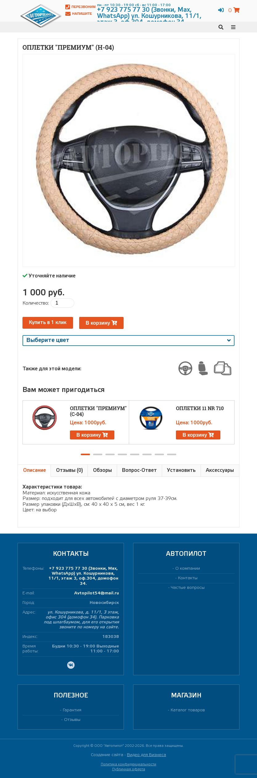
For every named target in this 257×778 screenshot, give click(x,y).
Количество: (35, 303)
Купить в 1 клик (48, 322)
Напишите (78, 13)
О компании (187, 569)
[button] (85, 454)
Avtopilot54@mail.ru (96, 593)
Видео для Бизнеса (146, 755)
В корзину (101, 323)
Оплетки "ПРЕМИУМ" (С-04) (98, 411)
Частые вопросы (188, 588)
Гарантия (72, 710)
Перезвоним (80, 7)
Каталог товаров (188, 710)
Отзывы (72, 720)
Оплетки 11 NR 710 (200, 408)
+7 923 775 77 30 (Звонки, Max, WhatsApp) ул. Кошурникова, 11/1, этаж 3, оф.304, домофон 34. (83, 576)
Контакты (188, 578)
